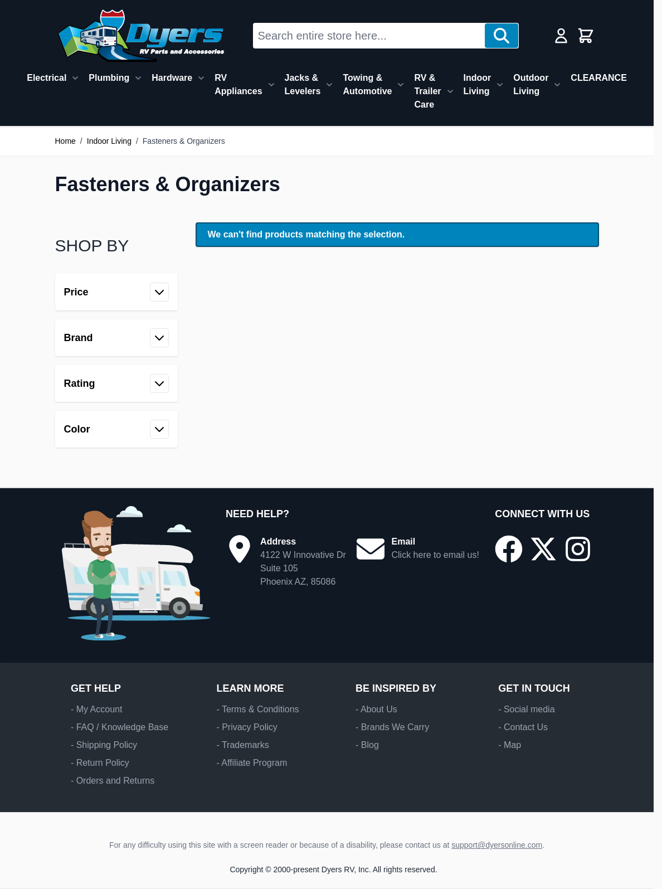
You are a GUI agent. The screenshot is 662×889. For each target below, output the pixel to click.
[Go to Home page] (140, 36)
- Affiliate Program (251, 762)
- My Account (96, 709)
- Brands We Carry (392, 727)
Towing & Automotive (367, 84)
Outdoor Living (530, 84)
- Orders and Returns (112, 780)
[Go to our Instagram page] (578, 549)
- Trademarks (242, 745)
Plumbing (109, 77)
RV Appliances (238, 84)
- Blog (367, 745)
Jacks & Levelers (303, 84)
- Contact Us (523, 727)
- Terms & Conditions (257, 709)
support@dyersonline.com (496, 845)
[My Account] (561, 36)
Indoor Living (477, 84)
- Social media (526, 709)
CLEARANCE (598, 77)
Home (65, 141)
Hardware (172, 77)
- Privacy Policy (246, 727)
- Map (509, 745)
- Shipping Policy (104, 745)
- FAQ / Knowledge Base (119, 727)
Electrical (46, 77)
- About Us (376, 709)
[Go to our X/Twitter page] (543, 549)
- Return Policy (100, 762)
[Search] (501, 35)
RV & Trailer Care (427, 91)
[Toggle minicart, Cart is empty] (586, 36)
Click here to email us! (435, 555)
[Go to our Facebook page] (509, 549)
